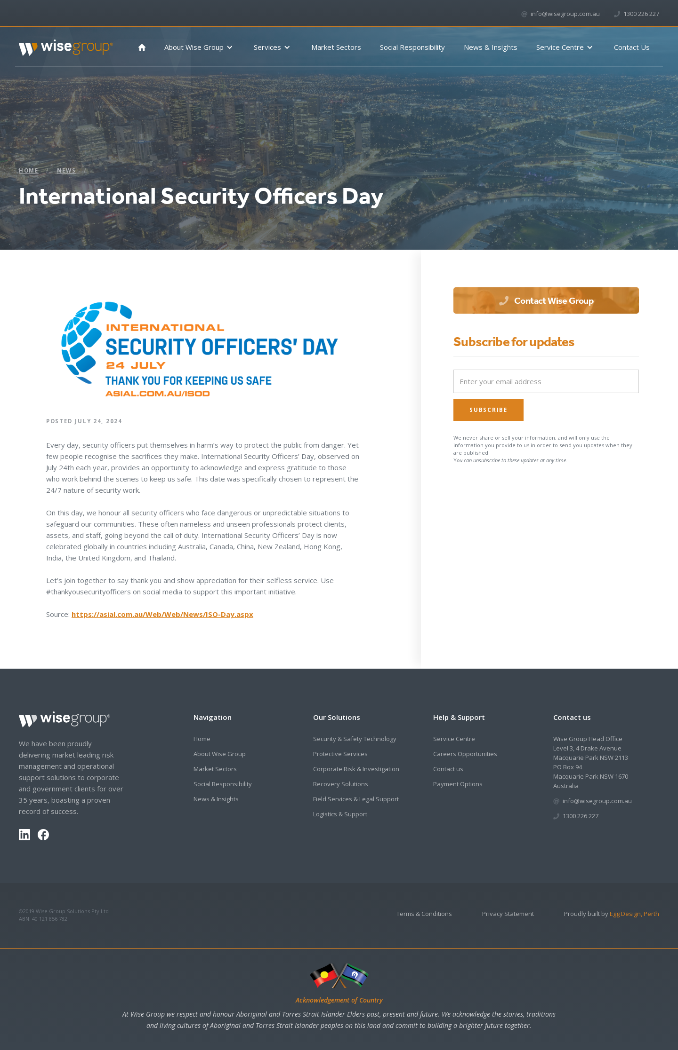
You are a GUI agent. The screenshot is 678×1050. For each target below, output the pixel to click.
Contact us (448, 769)
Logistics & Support (340, 814)
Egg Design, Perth (634, 913)
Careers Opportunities (465, 754)
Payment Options (458, 784)
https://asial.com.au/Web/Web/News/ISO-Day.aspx (162, 614)
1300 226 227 (641, 13)
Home (29, 170)
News (66, 170)
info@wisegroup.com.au (565, 13)
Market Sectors (336, 47)
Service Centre (454, 738)
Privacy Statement (508, 913)
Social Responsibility (412, 47)
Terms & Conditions (424, 913)
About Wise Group (220, 754)
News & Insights (490, 47)
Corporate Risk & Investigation (356, 769)
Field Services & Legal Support (356, 799)
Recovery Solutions (340, 784)
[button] (199, 47)
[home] (66, 44)
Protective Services (340, 754)
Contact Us (632, 47)
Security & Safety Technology (354, 738)
